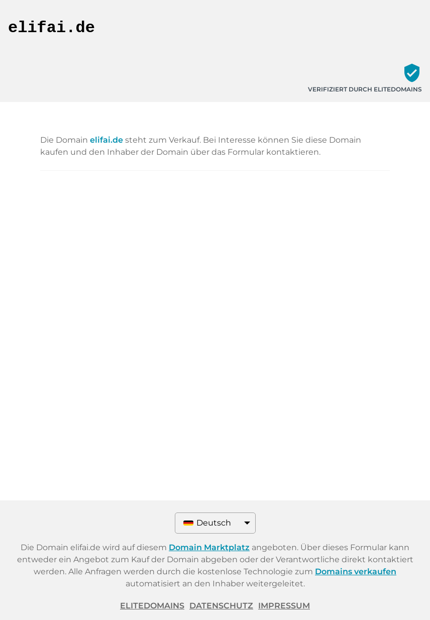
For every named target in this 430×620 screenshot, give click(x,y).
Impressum (284, 605)
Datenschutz (221, 605)
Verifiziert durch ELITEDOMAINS (365, 89)
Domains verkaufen (355, 571)
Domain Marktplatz (209, 547)
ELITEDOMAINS (152, 605)
